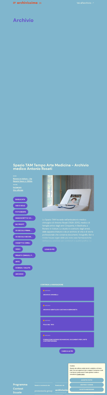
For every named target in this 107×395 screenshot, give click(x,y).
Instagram (17, 187)
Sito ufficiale (18, 190)
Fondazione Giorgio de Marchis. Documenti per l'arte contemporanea (65, 340)
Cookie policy (81, 374)
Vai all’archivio (85, 3)
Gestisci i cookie (86, 385)
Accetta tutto (86, 380)
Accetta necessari (86, 389)
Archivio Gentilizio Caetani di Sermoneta (60, 309)
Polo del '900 (48, 324)
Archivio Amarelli (50, 294)
